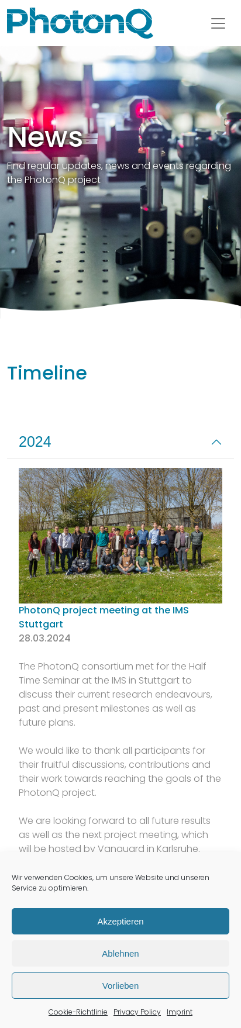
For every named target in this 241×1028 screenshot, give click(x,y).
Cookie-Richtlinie (78, 1012)
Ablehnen (120, 953)
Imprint (179, 1012)
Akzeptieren (120, 921)
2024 (35, 441)
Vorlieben (120, 986)
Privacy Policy (137, 1012)
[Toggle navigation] (218, 23)
